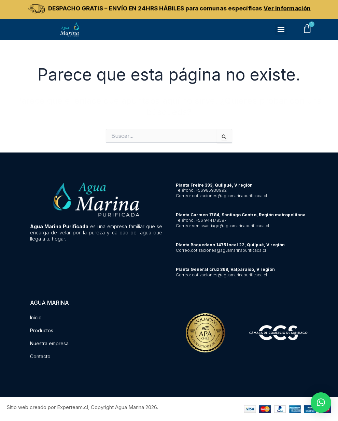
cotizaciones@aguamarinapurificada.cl (229, 195)
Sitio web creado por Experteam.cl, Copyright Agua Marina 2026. (82, 407)
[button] (280, 29)
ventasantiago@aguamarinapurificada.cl (230, 225)
